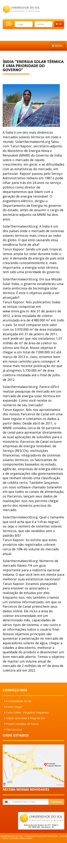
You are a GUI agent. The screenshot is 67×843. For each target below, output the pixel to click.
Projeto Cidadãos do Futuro (22, 724)
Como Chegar (14, 706)
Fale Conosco (14, 729)
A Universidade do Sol (18, 701)
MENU (57, 45)
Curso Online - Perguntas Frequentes (27, 712)
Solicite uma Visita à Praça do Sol (25, 718)
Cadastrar (56, 801)
